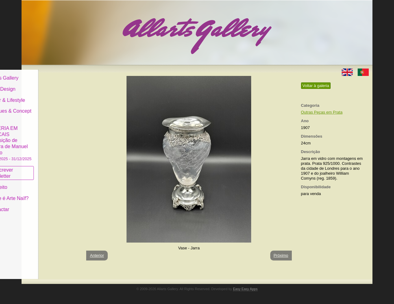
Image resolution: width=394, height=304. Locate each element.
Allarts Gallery (44, 73)
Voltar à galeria (316, 85)
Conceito (38, 182)
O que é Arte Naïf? (49, 193)
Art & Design (42, 84)
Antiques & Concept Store (50, 109)
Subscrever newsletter (41, 168)
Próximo (281, 255)
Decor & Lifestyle (47, 95)
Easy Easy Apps (245, 289)
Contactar (39, 204)
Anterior (97, 255)
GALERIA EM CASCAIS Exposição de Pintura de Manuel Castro (50, 138)
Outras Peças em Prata (322, 112)
